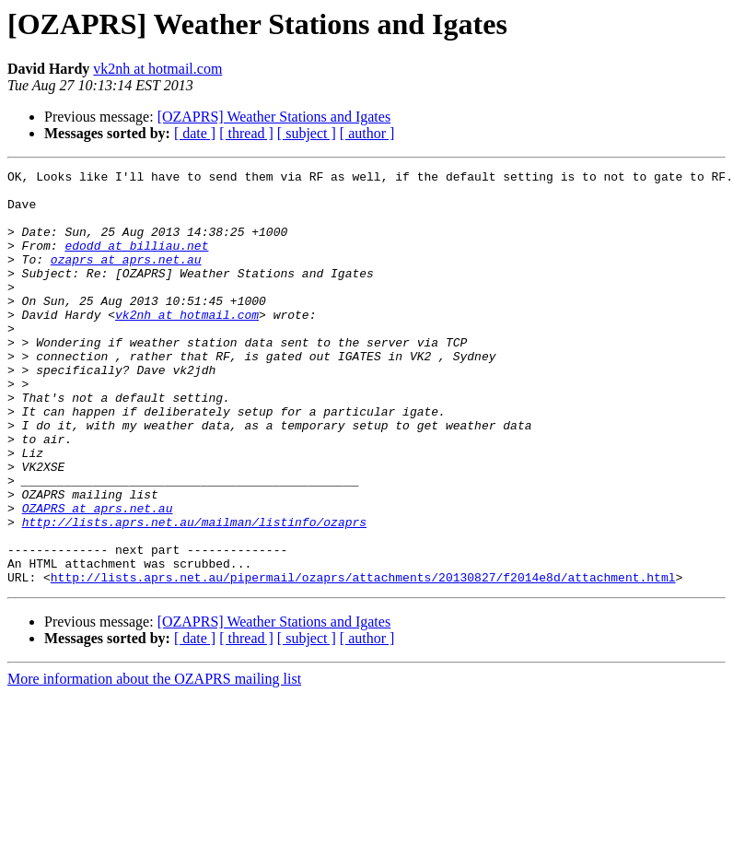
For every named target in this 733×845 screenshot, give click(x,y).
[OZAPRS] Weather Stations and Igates (273, 116)
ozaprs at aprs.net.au (126, 278)
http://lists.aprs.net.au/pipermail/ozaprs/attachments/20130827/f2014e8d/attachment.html (363, 659)
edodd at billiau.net (136, 261)
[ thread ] (246, 133)
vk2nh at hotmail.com (157, 68)
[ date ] (194, 133)
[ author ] (367, 133)
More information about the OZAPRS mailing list (154, 761)
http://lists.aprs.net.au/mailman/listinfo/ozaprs (194, 593)
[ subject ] (306, 133)
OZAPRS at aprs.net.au (97, 577)
